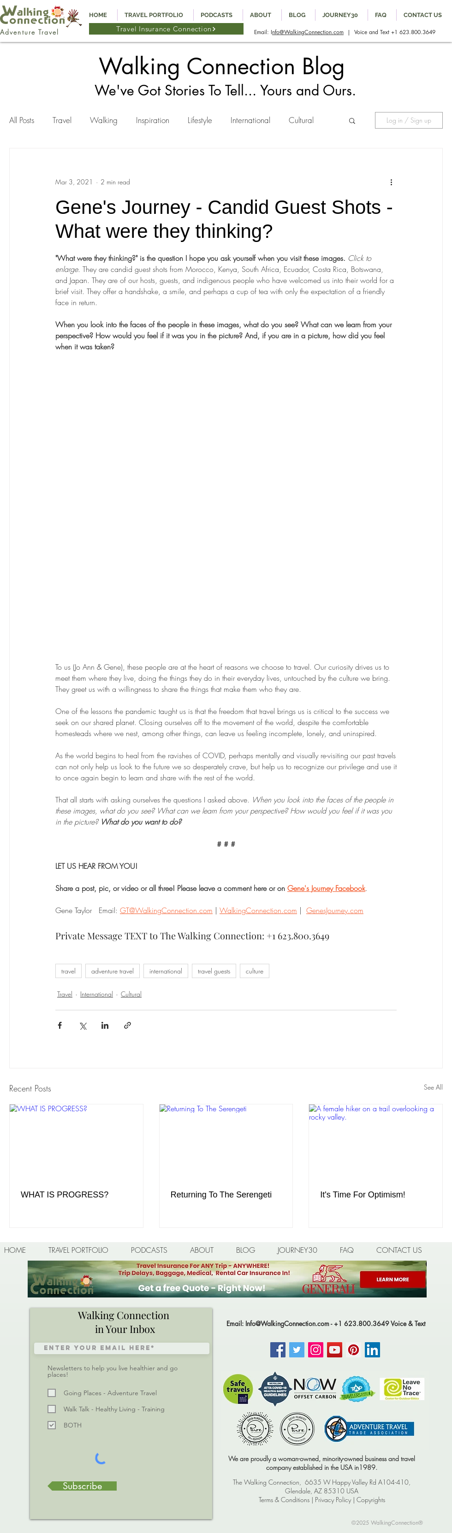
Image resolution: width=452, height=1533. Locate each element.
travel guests (214, 971)
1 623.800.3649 (414, 32)
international (165, 971)
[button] (352, 120)
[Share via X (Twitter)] (82, 1025)
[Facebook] (277, 1349)
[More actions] (391, 181)
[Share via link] (127, 1025)
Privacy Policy (333, 1499)
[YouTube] (334, 1349)
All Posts (21, 120)
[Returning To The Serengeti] (226, 1141)
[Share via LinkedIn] (105, 1025)
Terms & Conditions (284, 1499)
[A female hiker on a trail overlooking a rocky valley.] (375, 1141)
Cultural (301, 120)
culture (254, 971)
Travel (62, 120)
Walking (104, 120)
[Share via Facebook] (59, 1025)
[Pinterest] (353, 1349)
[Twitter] (296, 1349)
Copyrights (371, 1499)
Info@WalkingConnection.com (287, 1323)
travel (68, 971)
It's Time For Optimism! (362, 1194)
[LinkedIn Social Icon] (372, 1349)
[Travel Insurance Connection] (166, 29)
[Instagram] (315, 1349)
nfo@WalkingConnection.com (308, 32)
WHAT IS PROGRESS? (64, 1194)
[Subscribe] (82, 1486)
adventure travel (112, 971)
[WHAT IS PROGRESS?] (76, 1141)
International (250, 120)
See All (433, 1087)
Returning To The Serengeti (221, 1194)
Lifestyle (200, 120)
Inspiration (152, 120)
